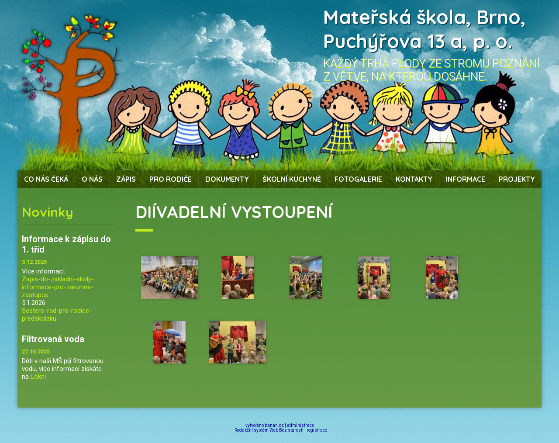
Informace (465, 179)
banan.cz (274, 425)
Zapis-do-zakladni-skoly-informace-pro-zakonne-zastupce (58, 287)
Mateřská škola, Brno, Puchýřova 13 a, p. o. (424, 29)
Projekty (517, 179)
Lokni (38, 377)
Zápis (126, 179)
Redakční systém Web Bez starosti (269, 430)
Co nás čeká (46, 179)
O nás (92, 179)
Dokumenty (227, 179)
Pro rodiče (170, 179)
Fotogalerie (358, 179)
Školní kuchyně (291, 179)
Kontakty (414, 179)
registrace (317, 430)
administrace (300, 425)
